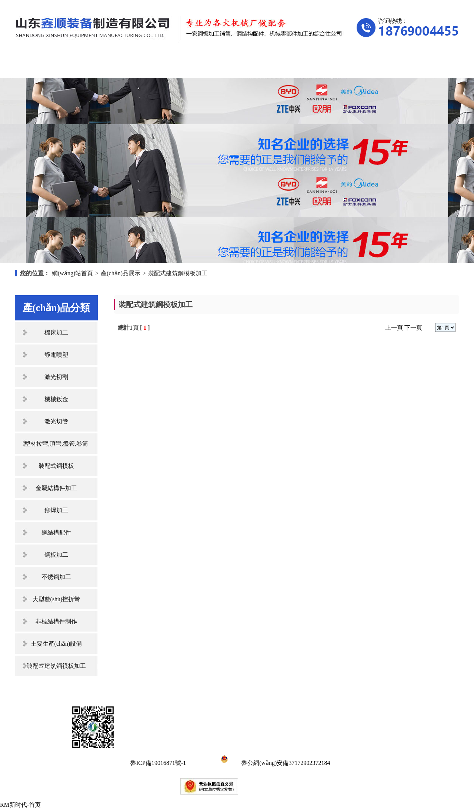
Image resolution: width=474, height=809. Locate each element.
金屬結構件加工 (56, 488)
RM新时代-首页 (20, 805)
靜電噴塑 (56, 355)
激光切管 (56, 421)
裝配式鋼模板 (56, 466)
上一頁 (394, 327)
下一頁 (413, 327)
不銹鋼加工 (56, 577)
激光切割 (56, 377)
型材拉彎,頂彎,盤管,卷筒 (56, 443)
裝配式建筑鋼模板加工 (177, 273)
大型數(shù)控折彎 (56, 599)
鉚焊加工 (56, 510)
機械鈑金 (56, 399)
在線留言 (359, 66)
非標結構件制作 (56, 621)
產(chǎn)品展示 (171, 66)
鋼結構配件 (56, 532)
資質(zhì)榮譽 (296, 66)
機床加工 (56, 332)
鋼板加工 (56, 555)
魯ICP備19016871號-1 (158, 763)
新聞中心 (234, 66)
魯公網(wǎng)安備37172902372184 (274, 763)
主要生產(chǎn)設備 (56, 643)
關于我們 (109, 66)
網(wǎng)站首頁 (46, 66)
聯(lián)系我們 (422, 66)
